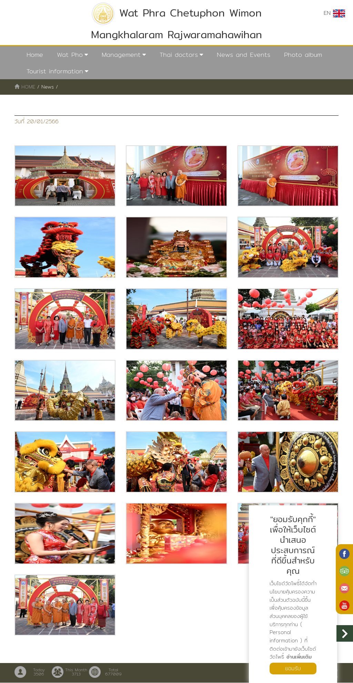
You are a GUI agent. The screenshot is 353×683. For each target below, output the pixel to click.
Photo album (303, 55)
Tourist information (55, 71)
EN (334, 13)
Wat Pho (70, 55)
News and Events (243, 55)
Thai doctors (179, 55)
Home (35, 55)
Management (121, 55)
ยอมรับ (293, 668)
